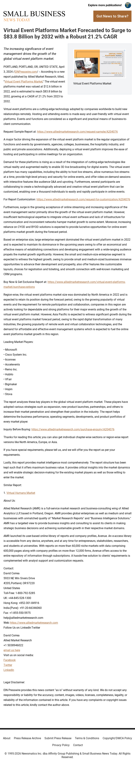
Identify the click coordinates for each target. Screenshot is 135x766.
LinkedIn (9, 670)
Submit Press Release (57, 738)
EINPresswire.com (26, 71)
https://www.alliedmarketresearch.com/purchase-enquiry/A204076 (72, 429)
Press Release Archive (27, 738)
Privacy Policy (61, 745)
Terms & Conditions (87, 738)
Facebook (10, 660)
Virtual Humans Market (21, 493)
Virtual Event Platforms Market (24, 81)
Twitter (8, 665)
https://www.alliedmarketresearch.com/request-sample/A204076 (77, 131)
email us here (12, 650)
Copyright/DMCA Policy (117, 738)
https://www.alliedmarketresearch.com (34, 622)
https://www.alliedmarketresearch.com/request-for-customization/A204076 (83, 199)
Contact (78, 745)
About (6, 738)
